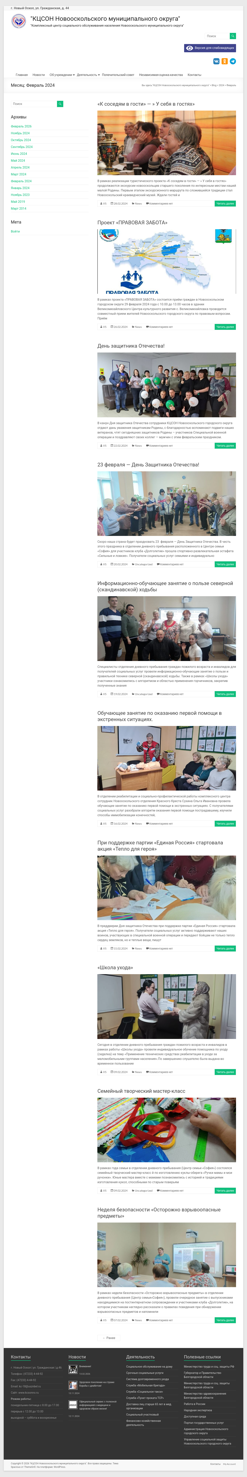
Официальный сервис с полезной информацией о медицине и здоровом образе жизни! (98, 1405)
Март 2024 (18, 175)
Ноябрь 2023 (20, 195)
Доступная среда (195, 1416)
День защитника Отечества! (131, 346)
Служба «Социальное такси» (144, 1392)
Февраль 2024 (21, 181)
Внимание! (85, 1366)
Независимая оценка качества (161, 75)
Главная (22, 75)
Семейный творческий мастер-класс (141, 1091)
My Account (229, 1463)
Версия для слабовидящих (210, 48)
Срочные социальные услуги (145, 1373)
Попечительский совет (118, 75)
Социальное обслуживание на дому (149, 1367)
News (138, 204)
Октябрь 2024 (21, 140)
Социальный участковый (142, 1415)
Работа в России (194, 1404)
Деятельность (87, 75)
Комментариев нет (161, 204)
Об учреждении (61, 75)
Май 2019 (18, 202)
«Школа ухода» (115, 968)
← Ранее (108, 1338)
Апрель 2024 (20, 168)
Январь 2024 (20, 188)
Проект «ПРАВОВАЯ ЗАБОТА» (132, 223)
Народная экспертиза (198, 1410)
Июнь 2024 (19, 154)
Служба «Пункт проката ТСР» (145, 1398)
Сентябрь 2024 (22, 147)
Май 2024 (18, 161)
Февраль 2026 (21, 127)
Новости (39, 75)
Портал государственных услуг (204, 1423)
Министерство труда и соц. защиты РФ (209, 1367)
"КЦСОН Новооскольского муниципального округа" (116, 19)
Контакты (194, 75)
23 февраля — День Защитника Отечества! (148, 465)
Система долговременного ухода (147, 1379)
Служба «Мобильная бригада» (145, 1385)
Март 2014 (18, 209)
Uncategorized (144, 564)
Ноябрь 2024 (20, 133)
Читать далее (225, 204)
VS (104, 204)
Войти (15, 232)
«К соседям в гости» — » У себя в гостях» (146, 104)
